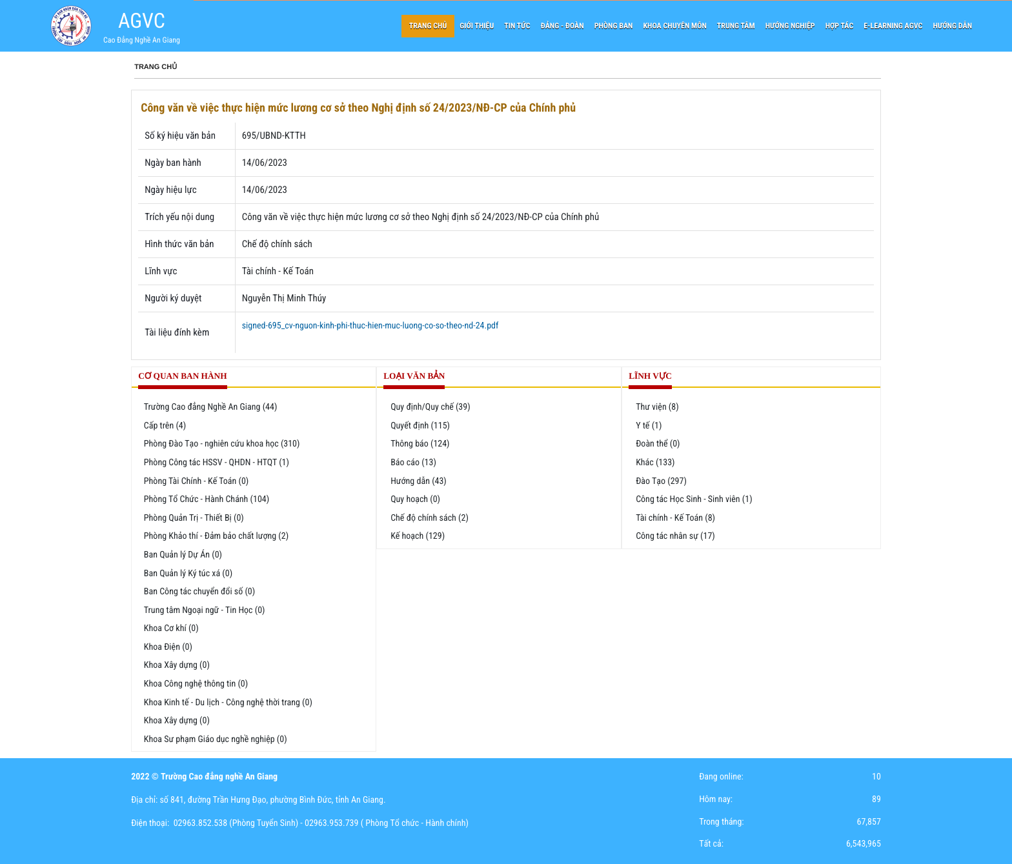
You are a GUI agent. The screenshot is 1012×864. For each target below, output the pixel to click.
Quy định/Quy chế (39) (430, 407)
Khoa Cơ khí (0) (171, 628)
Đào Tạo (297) (661, 481)
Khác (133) (655, 462)
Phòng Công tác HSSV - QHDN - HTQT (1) (216, 462)
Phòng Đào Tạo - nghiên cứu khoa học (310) (222, 444)
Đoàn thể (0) (658, 444)
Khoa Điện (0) (168, 647)
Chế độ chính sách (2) (429, 518)
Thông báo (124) (419, 444)
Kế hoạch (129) (417, 536)
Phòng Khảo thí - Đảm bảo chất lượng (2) (216, 536)
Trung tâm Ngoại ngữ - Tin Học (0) (204, 610)
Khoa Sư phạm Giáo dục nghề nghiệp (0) (215, 739)
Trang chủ (155, 67)
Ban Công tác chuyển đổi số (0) (199, 592)
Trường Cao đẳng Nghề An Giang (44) (211, 407)
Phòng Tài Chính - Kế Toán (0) (196, 481)
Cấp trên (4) (165, 426)
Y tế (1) (649, 426)
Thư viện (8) (657, 407)
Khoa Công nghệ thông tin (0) (196, 684)
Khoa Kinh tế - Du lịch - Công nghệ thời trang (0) (228, 703)
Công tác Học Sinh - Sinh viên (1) (694, 499)
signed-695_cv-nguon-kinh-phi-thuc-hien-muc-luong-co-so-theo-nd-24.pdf (370, 326)
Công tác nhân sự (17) (675, 536)
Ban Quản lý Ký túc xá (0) (188, 573)
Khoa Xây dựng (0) (177, 665)
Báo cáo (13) (413, 462)
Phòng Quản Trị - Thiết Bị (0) (194, 518)
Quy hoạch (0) (415, 499)
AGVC (141, 20)
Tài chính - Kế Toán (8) (675, 518)
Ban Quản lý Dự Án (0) (183, 555)
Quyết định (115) (420, 426)
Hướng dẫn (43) (418, 481)
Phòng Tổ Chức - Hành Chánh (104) (206, 499)
